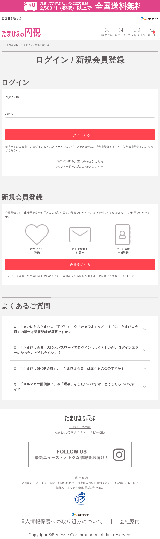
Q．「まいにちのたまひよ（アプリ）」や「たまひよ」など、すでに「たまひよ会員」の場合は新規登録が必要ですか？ (76, 329)
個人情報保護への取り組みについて (61, 521)
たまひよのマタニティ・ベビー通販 (80, 432)
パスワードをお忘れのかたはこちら (80, 166)
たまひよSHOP (12, 45)
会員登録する (80, 264)
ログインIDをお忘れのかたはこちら (80, 161)
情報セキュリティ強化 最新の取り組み (80, 487)
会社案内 (130, 521)
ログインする (80, 135)
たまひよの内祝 (80, 427)
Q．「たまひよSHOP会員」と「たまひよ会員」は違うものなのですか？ (69, 368)
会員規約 (26, 482)
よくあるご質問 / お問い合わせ (55, 482)
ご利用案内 (80, 478)
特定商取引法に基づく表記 (94, 482)
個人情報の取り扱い (126, 482)
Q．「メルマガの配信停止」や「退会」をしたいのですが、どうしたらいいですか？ (74, 386)
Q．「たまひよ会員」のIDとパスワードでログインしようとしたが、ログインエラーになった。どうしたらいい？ (76, 350)
